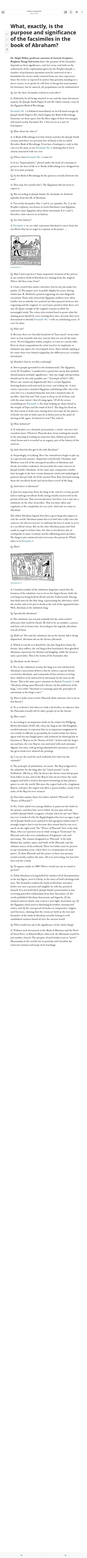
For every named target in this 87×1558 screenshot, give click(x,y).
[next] (65, 1555)
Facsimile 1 (19, 225)
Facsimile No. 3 (44, 147)
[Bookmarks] (70, 12)
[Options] (81, 12)
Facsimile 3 (27, 541)
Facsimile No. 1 (18, 111)
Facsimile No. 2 (34, 157)
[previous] (22, 1555)
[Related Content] (76, 12)
